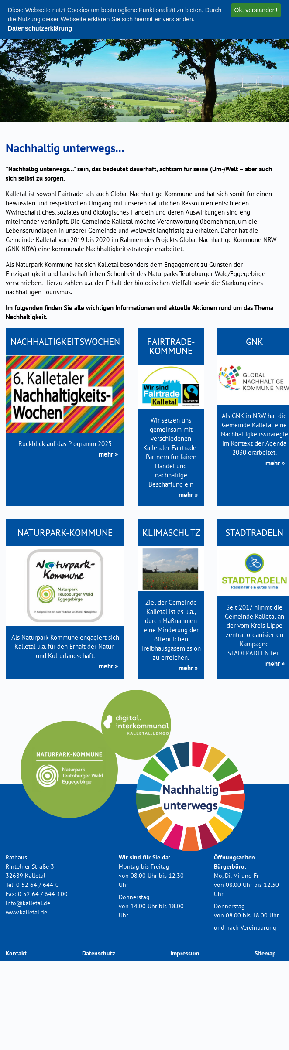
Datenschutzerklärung (40, 28)
